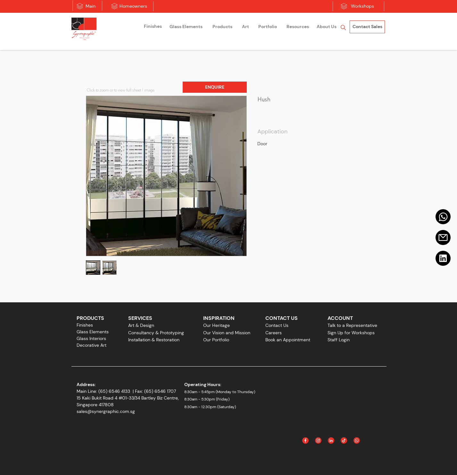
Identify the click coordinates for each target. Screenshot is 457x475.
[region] (153, 27)
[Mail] (443, 216)
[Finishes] (153, 26)
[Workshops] (362, 6)
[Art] (245, 27)
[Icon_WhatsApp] (356, 440)
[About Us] (327, 27)
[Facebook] (305, 440)
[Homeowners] (133, 6)
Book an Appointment (287, 340)
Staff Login (339, 340)
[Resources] (297, 27)
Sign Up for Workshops (351, 333)
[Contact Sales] (367, 26)
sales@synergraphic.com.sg (106, 411)
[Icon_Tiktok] (344, 440)
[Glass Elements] (186, 27)
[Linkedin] (443, 258)
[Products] (222, 27)
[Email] (443, 237)
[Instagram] (318, 440)
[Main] (90, 6)
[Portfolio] (267, 27)
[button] (215, 87)
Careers (273, 333)
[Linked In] (331, 440)
